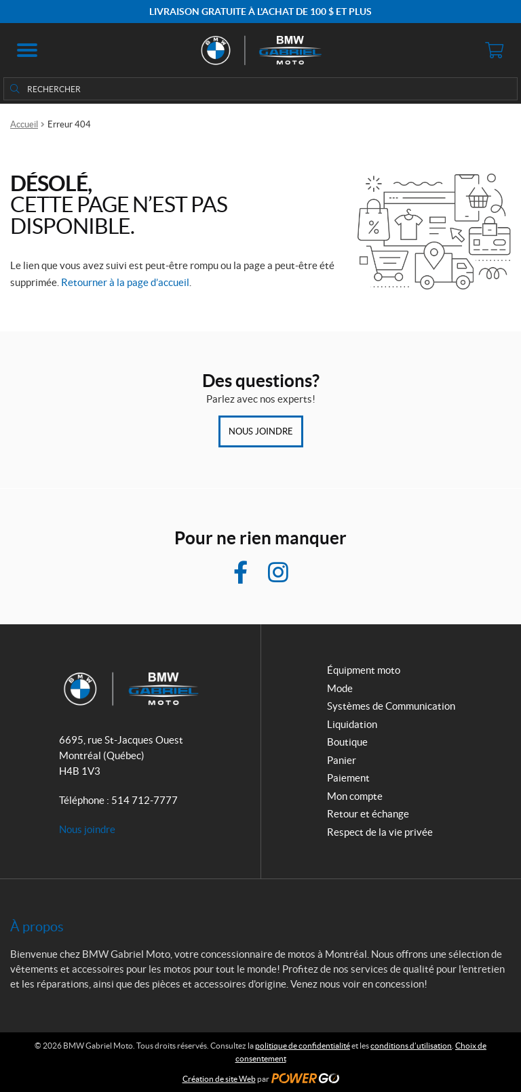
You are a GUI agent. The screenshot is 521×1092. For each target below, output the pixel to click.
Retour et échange (368, 814)
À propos (37, 926)
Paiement (348, 778)
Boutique (347, 742)
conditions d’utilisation (411, 1045)
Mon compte (355, 796)
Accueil (24, 124)
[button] (27, 50)
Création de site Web (219, 1078)
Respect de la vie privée (380, 832)
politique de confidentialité (302, 1045)
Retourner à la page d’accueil (125, 282)
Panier (341, 760)
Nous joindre (261, 431)
